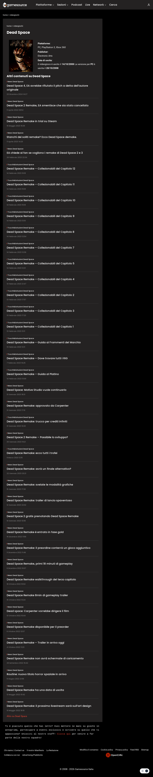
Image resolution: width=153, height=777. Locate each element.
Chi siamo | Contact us (14, 750)
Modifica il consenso (89, 750)
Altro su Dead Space (17, 716)
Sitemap (145, 750)
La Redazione (52, 750)
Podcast (76, 4)
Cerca (113, 4)
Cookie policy (107, 750)
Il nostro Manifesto (35, 750)
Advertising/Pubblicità (32, 755)
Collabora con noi (12, 755)
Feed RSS (134, 750)
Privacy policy (121, 750)
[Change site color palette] (144, 770)
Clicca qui (64, 733)
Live (87, 4)
